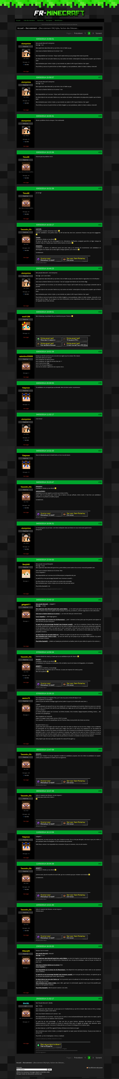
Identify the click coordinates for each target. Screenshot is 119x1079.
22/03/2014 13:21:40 (45, 905)
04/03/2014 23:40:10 (45, 600)
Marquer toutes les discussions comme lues (29, 1074)
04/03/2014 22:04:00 (45, 560)
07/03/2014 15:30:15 (45, 693)
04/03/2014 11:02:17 (45, 414)
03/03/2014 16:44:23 (45, 268)
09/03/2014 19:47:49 (45, 791)
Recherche (40, 20)
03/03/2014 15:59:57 (45, 77)
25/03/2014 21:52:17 (45, 999)
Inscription (49, 20)
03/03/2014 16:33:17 (45, 225)
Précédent (78, 33)
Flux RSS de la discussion (95, 1068)
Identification (58, 20)
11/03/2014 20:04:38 (45, 864)
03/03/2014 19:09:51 (45, 312)
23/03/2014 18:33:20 (45, 946)
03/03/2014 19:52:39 (45, 352)
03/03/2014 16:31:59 (45, 188)
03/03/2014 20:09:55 (45, 383)
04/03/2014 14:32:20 (45, 451)
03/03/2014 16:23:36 (45, 152)
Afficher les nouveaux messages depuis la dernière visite (33, 1072)
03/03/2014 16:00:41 (45, 116)
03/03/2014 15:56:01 (45, 39)
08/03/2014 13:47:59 (45, 750)
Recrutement (31, 28)
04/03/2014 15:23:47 (45, 482)
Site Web (27, 64)
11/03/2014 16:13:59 (45, 832)
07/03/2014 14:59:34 (45, 652)
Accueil (18, 20)
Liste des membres (29, 20)
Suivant (99, 33)
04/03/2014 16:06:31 (45, 523)
